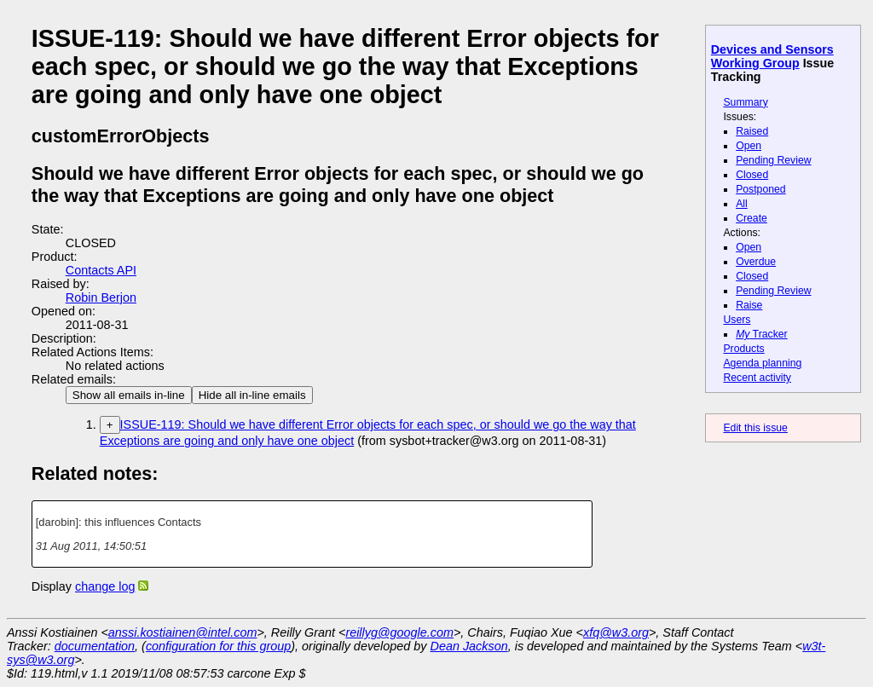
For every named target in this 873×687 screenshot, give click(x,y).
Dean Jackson (469, 646)
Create (751, 218)
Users (736, 320)
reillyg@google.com (399, 632)
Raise (749, 305)
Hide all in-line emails (252, 395)
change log (105, 586)
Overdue (756, 262)
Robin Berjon (101, 297)
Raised (752, 131)
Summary (745, 102)
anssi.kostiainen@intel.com (182, 632)
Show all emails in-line (128, 395)
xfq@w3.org (616, 632)
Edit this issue (755, 428)
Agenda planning (762, 363)
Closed (752, 175)
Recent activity (757, 378)
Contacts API (101, 270)
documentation (95, 646)
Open (748, 146)
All (742, 204)
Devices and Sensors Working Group (772, 56)
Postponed (761, 189)
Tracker (762, 334)
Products (743, 349)
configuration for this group (218, 646)
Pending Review (773, 160)
